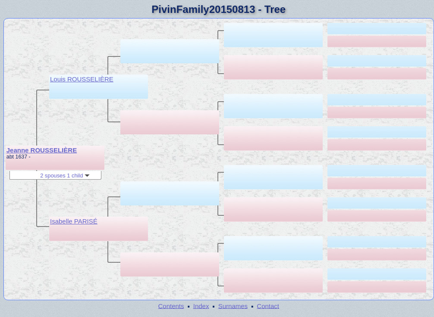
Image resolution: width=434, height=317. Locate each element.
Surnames (233, 305)
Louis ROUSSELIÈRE (81, 79)
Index (201, 305)
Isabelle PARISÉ (73, 221)
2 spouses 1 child (65, 175)
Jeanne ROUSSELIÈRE (41, 150)
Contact (268, 305)
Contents (171, 305)
